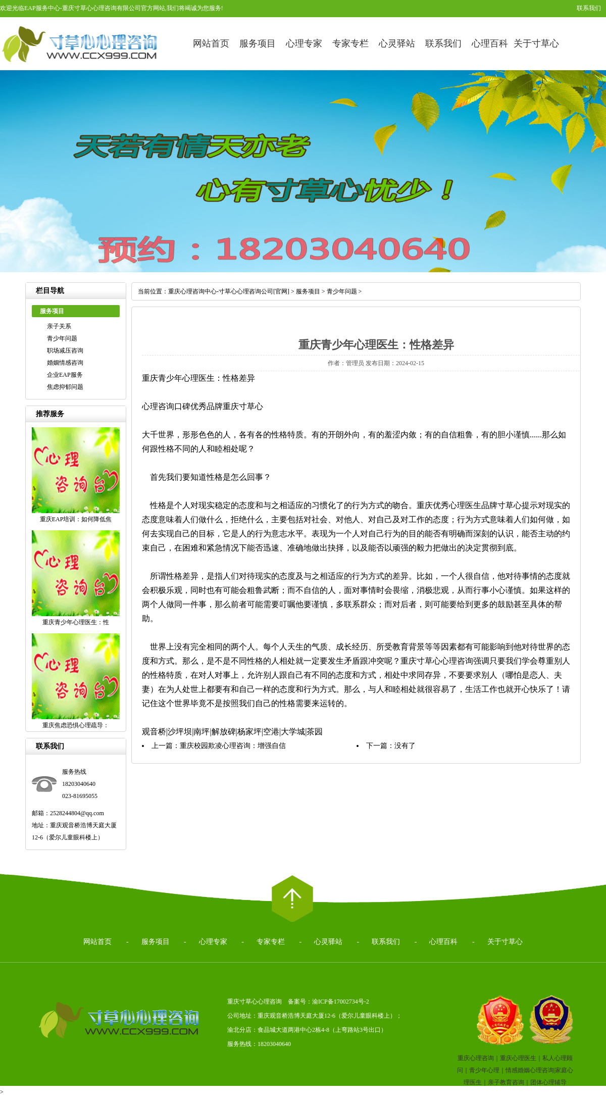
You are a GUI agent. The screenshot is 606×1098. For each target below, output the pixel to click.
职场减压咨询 (65, 350)
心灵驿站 (397, 43)
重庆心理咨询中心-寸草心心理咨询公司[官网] (228, 291)
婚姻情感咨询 (65, 362)
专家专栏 (350, 43)
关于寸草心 (536, 43)
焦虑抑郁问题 (65, 386)
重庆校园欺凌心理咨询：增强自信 (233, 746)
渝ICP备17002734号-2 (340, 1001)
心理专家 (304, 43)
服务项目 (257, 43)
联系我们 (589, 8)
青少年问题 (62, 338)
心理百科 (490, 43)
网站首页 (211, 43)
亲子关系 (59, 326)
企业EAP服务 (65, 374)
